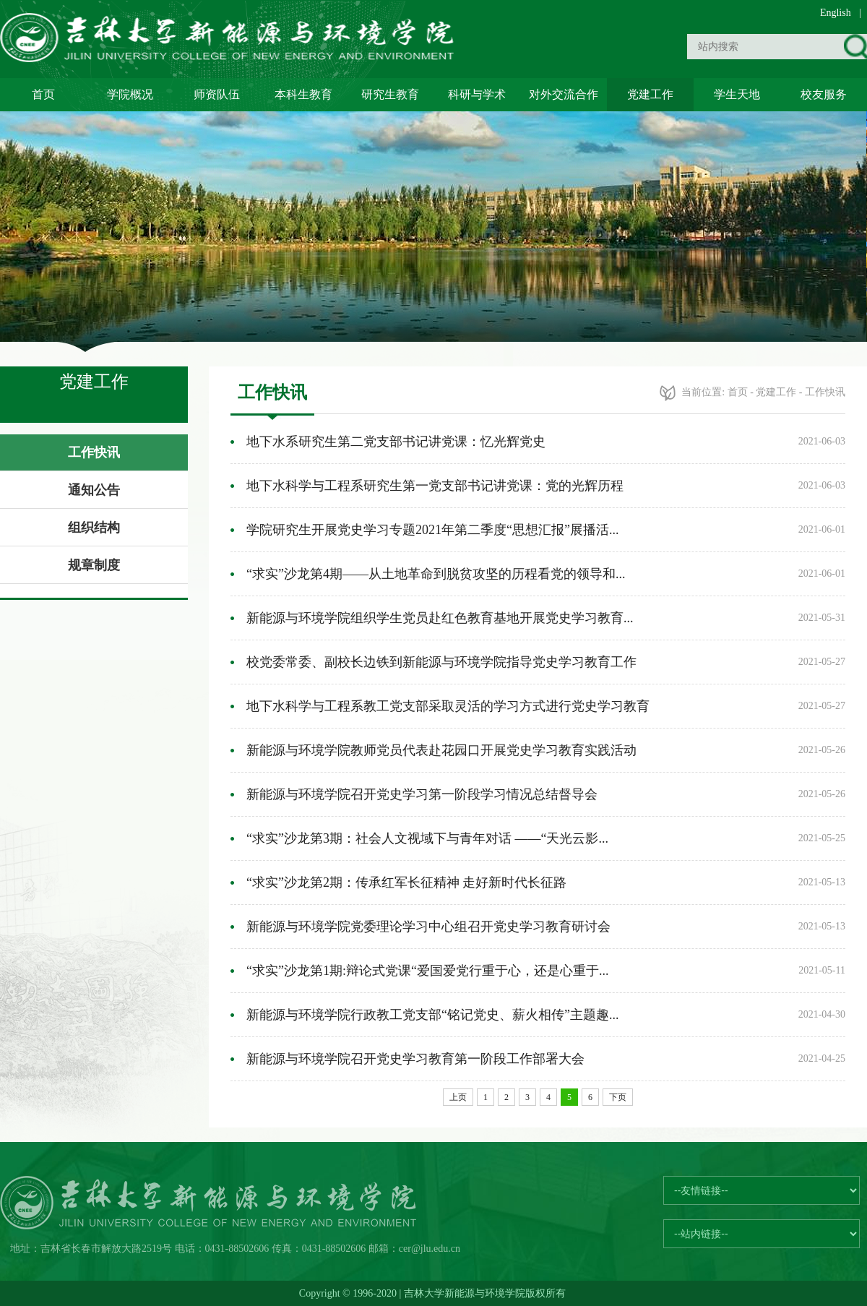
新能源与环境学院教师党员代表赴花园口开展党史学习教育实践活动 (441, 750)
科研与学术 (477, 94)
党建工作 (650, 94)
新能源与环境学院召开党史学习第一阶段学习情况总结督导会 (422, 794)
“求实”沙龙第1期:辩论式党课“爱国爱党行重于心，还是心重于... (427, 970)
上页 (458, 1097)
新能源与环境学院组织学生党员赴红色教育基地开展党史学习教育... (440, 618)
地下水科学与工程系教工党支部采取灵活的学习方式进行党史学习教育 (448, 706)
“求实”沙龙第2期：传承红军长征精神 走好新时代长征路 (406, 882)
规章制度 (94, 565)
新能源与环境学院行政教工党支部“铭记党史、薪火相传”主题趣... (432, 1015)
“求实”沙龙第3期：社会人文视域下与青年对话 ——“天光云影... (427, 838)
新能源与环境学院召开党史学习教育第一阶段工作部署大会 (415, 1059)
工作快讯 (94, 452)
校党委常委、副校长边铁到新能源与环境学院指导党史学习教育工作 (441, 662)
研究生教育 (390, 94)
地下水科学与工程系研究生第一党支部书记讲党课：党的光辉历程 (435, 485)
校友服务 (824, 94)
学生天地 (737, 94)
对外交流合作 (563, 94)
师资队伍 (217, 94)
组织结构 (94, 527)
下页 (617, 1097)
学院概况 (130, 94)
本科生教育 (303, 94)
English (835, 12)
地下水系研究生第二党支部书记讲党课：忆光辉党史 (395, 441)
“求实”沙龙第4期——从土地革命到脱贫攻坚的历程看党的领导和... (435, 574)
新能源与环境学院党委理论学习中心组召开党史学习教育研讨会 (428, 926)
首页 (43, 94)
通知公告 (94, 490)
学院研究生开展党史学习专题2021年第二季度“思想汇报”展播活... (432, 530)
